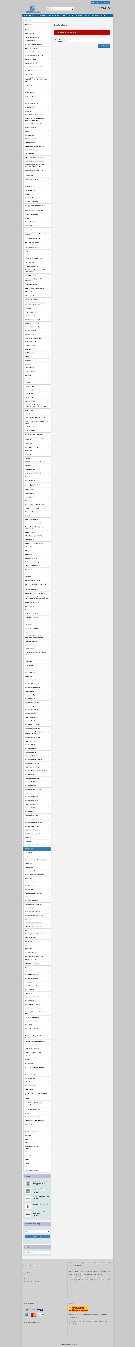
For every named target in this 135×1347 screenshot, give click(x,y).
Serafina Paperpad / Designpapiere (34, 562)
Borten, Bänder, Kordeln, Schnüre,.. (34, 114)
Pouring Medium (29, 493)
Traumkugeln (28, 661)
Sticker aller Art (29, 1135)
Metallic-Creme (29, 410)
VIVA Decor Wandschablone (32, 830)
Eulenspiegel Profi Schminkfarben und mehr (35, 1012)
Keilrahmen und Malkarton (32, 963)
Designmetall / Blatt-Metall (32, 974)
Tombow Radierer (29, 648)
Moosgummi (28, 941)
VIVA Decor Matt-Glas (31, 774)
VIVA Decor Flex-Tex (30, 721)
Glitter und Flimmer (30, 292)
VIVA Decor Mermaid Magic (32, 778)
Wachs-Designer (29, 837)
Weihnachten (28, 948)
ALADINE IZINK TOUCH (31, 70)
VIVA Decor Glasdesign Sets (32, 728)
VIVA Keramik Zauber (30, 1021)
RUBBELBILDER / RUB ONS (32, 1028)
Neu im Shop (42, 15)
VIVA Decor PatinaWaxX (31, 796)
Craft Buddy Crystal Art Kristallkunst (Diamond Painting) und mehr (34, 165)
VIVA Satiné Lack (29, 908)
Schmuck (27, 1082)
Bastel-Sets (28, 919)
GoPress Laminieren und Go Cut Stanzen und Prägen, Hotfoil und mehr (35, 303)
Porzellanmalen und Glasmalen (33, 1052)
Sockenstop (28, 576)
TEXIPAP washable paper (31, 628)
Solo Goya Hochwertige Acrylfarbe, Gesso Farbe (36, 585)
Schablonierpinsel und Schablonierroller (35, 1120)
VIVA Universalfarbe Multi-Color (33, 834)
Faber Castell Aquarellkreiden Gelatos (35, 247)
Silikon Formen (29, 569)
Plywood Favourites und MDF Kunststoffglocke (32, 485)
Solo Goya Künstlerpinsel (31, 589)
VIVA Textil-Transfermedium (32, 1004)
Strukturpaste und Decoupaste (33, 1117)
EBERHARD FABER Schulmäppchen (34, 1041)
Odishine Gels (28, 451)
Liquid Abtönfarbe (29, 386)
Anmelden (37, 1236)
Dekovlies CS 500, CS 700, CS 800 (34, 1008)
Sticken (70, 15)
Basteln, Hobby (54, 15)
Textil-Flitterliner (29, 632)
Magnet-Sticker (29, 393)
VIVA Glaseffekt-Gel (30, 1000)
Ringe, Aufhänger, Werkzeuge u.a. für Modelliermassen (34, 527)
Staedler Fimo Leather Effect (32, 602)
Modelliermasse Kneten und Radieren (35, 417)
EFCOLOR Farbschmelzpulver (32, 238)
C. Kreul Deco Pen (29, 135)
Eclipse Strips (28, 229)
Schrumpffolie (29, 547)
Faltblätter (27, 251)
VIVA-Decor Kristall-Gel (31, 882)
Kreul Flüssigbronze (30, 345)
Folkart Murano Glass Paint (32, 266)
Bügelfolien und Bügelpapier (32, 997)
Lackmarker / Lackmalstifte (32, 1017)
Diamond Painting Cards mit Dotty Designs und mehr (36, 206)
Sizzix (26, 573)
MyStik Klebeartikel (30, 427)
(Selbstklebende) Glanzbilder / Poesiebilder (33, 1147)
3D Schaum (28, 20)
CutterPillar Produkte (30, 190)
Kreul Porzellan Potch (30, 349)
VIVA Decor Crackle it (30, 698)
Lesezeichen (28, 379)
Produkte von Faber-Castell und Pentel (35, 508)
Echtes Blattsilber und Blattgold (33, 225)
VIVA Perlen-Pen (29, 885)
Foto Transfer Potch (30, 275)
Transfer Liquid (29, 658)
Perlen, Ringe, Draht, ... (31, 937)
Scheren (27, 1098)
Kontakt (25, 1269)
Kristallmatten (28, 360)
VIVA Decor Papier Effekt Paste (33, 789)
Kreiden (27, 1159)
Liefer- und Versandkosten (30, 1278)
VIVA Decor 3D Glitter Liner (32, 683)
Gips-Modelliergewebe (31, 284)
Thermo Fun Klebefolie (31, 641)
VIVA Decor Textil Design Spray (33, 819)
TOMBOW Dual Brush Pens (32, 645)
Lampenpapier (29, 364)
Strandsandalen (29, 610)
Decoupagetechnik (30, 1078)
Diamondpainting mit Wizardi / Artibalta (35, 210)
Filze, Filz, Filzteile (29, 262)
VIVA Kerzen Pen (29, 856)
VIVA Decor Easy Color (31, 706)
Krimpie (27, 356)
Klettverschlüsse (29, 334)
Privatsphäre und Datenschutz (31, 1281)
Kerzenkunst (28, 863)
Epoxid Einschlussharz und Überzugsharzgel (32, 243)
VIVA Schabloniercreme (31, 1167)
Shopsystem (61, 1344)
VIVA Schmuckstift (30, 871)
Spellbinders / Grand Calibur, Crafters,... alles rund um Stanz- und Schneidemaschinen (37, 597)
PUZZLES (27, 515)
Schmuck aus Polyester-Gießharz (34, 536)
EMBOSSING (28, 993)
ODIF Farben (28, 443)
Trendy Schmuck (29, 665)
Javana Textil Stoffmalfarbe (32, 327)
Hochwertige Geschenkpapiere (33, 922)
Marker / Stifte (29, 397)
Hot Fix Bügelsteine (30, 982)
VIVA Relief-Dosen (30, 1124)
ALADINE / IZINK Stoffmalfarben (33, 44)
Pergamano (28, 465)
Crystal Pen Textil (29, 186)
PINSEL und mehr (29, 1059)
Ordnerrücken (28, 454)
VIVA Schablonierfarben (31, 1131)
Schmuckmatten (29, 539)
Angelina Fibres (29, 85)
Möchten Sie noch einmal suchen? (59, 40)
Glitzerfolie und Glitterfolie (32, 299)
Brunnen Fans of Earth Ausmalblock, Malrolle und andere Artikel (34, 119)
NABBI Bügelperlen (30, 430)
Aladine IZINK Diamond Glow (32, 52)
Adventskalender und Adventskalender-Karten (35, 28)
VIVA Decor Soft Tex (30, 811)
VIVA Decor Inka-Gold (30, 748)
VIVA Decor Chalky (30, 695)
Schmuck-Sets (29, 1056)
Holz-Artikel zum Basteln (31, 316)
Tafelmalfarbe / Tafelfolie (32, 617)
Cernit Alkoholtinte (30, 142)
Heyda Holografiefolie (30, 312)
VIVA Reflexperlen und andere (33, 986)
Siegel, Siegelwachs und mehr (33, 565)
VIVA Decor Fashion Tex (31, 717)
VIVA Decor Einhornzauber (32, 709)
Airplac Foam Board (30, 33)
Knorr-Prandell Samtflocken (32, 1048)
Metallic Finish (29, 1089)
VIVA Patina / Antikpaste (31, 900)
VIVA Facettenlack (30, 1074)
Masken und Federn (30, 401)
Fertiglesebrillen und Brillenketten (34, 258)
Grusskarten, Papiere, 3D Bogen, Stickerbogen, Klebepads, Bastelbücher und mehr (36, 1104)
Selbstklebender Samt (31, 558)
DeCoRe (27, 194)
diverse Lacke (28, 878)
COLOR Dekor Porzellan (31, 1045)
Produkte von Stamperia (31, 512)
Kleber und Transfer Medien (32, 911)
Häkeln (86, 15)
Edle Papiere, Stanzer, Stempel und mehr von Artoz (35, 233)
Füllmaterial (28, 1152)
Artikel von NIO (29, 100)
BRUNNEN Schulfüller (30, 127)
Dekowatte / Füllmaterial (31, 201)
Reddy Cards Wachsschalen (32, 519)
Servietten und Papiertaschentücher (34, 926)
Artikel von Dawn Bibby (31, 96)
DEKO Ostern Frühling (30, 952)
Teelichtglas (28, 624)
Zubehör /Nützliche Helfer (32, 960)
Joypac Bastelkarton (30, 330)
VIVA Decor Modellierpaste (32, 782)
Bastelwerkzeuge (29, 107)
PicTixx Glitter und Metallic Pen (33, 473)
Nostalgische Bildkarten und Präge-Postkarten (34, 439)
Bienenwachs (28, 111)
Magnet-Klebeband (30, 390)
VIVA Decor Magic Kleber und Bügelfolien (36, 770)
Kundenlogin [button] (96, 2)
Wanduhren (28, 841)
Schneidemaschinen (30, 1143)
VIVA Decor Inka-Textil (31, 756)
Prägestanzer (28, 501)
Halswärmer (28, 308)
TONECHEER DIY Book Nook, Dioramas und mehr (35, 653)
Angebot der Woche (30, 15)
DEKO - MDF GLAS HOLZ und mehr (34, 956)
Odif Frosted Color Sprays (31, 447)
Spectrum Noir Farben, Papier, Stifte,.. (35, 593)
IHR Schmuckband (30, 1085)
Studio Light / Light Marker (32, 613)
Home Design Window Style (32, 319)
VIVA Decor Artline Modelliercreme (34, 915)
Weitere (103, 15)
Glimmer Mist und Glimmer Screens (34, 288)
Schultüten (28, 550)
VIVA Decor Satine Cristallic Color (34, 904)
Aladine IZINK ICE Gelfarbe (32, 63)
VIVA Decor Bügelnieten (31, 978)
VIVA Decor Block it (30, 691)
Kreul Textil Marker (30, 353)
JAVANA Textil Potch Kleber (32, 323)
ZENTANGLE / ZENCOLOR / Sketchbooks (36, 845)
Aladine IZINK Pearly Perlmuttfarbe (34, 66)
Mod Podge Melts (29, 414)
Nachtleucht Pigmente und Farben (34, 434)
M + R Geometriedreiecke (31, 1170)
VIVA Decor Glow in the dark (32, 737)
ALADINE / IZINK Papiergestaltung (34, 41)
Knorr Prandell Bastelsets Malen (33, 338)
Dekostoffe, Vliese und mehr (32, 198)
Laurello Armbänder (30, 371)
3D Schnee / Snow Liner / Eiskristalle (35, 1067)
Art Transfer (28, 1032)
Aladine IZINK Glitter (30, 59)
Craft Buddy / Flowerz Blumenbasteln (35, 161)
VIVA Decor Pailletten (30, 785)
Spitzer (27, 1139)
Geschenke (95, 15)
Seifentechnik (28, 554)
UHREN (27, 1128)
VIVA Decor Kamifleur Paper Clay (33, 759)
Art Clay (27, 89)
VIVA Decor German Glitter (32, 724)
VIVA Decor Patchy (30, 793)
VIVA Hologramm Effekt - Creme (33, 893)
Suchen (104, 45)
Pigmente (27, 477)
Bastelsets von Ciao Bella (31, 103)
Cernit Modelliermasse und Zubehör (34, 146)
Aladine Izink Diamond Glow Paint (34, 55)
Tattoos (27, 1163)
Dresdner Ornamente (30, 222)
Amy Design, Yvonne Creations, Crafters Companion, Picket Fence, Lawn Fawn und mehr (36, 79)
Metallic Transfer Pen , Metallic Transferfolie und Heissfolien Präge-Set (35, 405)
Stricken (79, 15)
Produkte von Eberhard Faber (34, 504)
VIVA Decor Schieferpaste (32, 808)
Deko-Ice (27, 967)
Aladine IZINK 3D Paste (31, 48)
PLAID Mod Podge (30, 480)
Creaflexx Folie (29, 175)
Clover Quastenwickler (31, 153)
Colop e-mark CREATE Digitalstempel (34, 157)
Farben (27, 255)
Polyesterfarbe (29, 489)
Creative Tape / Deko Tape (32, 179)
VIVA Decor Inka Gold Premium (33, 744)
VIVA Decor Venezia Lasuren (32, 826)
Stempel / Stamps (29, 606)
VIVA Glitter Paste (29, 989)
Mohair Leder (28, 930)
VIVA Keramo (28, 1024)
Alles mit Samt (29, 848)
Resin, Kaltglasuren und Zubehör (33, 523)
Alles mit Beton (29, 74)
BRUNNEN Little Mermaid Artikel (33, 124)
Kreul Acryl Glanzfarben (31, 341)
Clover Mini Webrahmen (31, 150)
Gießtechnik (28, 945)
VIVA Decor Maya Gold (31, 680)
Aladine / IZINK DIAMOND (32, 37)
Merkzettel (106, 2)
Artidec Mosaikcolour (30, 92)
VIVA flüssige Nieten (30, 889)
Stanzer (27, 1071)
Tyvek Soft (28, 669)
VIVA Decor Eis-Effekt (31, 713)
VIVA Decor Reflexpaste (31, 800)
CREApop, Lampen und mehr (32, 1109)
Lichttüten (27, 382)
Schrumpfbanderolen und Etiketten (34, 543)
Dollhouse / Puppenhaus (31, 214)
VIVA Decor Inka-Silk (30, 752)
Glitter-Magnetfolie (30, 295)
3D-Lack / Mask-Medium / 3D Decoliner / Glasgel (36, 1094)
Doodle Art (27, 218)
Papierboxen (28, 458)
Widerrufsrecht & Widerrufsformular (32, 1265)
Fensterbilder (28, 1155)
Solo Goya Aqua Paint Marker (32, 580)
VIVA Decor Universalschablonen (33, 822)
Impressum (26, 1272)
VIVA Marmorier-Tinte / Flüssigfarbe (34, 874)
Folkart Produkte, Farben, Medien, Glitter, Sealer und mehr (35, 270)
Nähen (64, 15)
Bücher (27, 131)
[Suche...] (48, 9)
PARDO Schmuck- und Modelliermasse (35, 462)
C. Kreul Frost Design (30, 138)
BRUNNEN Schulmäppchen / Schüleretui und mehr (35, 1036)
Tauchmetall (28, 621)
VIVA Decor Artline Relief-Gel (32, 687)
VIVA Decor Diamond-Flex (32, 702)
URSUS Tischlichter (30, 672)
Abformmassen (29, 24)
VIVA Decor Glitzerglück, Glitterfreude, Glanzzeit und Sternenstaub (35, 732)
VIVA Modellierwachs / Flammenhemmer (36, 859)
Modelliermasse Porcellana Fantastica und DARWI (36, 422)
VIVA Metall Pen (29, 1063)
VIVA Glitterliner (29, 867)
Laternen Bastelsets (30, 367)
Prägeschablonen (29, 497)
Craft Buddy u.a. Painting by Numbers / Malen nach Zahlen (35, 171)
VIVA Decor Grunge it (30, 741)
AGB (24, 1275)
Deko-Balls (28, 971)
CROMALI (27, 1113)
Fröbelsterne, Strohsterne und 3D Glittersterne (33, 279)
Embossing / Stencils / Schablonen (34, 934)
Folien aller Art (28, 852)
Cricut (26, 183)
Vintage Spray (28, 676)
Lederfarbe (28, 375)
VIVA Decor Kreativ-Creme (32, 767)
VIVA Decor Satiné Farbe (31, 804)
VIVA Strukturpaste (30, 897)
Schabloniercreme (30, 532)
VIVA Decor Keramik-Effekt (32, 763)
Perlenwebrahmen (30, 469)
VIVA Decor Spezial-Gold (31, 815)
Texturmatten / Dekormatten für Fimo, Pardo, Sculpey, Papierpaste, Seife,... (35, 636)
